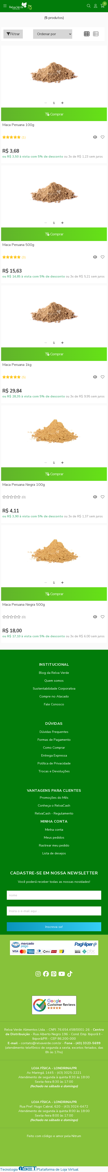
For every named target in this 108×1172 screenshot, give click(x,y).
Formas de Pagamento (54, 739)
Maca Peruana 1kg (16, 364)
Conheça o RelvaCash (54, 805)
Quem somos (54, 680)
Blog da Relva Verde (54, 672)
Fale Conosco (54, 704)
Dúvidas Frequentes (54, 731)
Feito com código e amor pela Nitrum (54, 1136)
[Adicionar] (62, 103)
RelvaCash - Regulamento (54, 813)
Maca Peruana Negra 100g (23, 484)
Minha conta (54, 829)
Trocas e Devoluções (54, 771)
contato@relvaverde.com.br (41, 1043)
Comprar (54, 114)
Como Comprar (54, 747)
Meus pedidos (54, 837)
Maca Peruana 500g (18, 244)
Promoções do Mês (54, 797)
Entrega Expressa (54, 755)
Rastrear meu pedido (54, 845)
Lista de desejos (54, 853)
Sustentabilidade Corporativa (54, 688)
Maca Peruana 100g (18, 124)
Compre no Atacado (54, 696)
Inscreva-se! (54, 926)
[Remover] (45, 103)
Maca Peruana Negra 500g (23, 604)
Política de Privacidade (54, 763)
